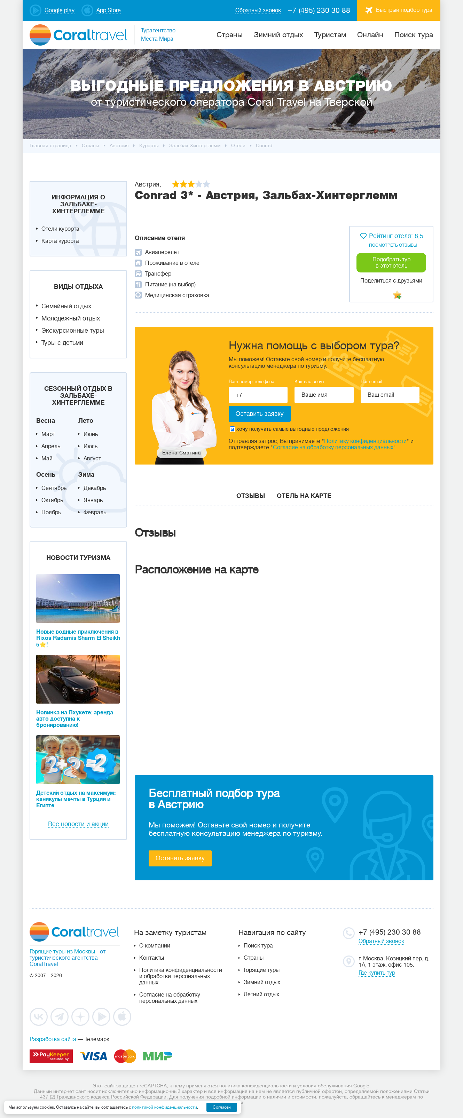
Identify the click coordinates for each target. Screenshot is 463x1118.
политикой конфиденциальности (164, 1107)
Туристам (330, 35)
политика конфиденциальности (255, 1085)
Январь (93, 500)
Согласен (222, 1107)
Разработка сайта (53, 1039)
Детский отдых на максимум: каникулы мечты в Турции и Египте (76, 799)
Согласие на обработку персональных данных (333, 447)
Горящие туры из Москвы (62, 952)
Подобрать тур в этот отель (391, 262)
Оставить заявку (180, 858)
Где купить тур (377, 973)
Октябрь (52, 500)
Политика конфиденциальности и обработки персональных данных (180, 976)
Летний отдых (261, 994)
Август (92, 458)
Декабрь (95, 488)
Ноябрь (51, 512)
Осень (45, 474)
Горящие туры (262, 970)
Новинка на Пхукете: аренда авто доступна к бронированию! (74, 718)
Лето (85, 420)
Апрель (50, 446)
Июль (90, 446)
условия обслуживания (324, 1085)
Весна (45, 420)
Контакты (151, 958)
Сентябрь (53, 488)
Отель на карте (304, 495)
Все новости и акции (78, 823)
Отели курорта (60, 229)
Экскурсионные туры (72, 330)
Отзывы (250, 495)
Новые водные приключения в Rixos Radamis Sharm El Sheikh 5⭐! (78, 638)
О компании (154, 946)
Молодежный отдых (70, 318)
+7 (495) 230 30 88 (319, 10)
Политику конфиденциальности (365, 441)
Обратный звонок (381, 941)
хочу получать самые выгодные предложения (289, 429)
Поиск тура (413, 35)
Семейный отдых (66, 306)
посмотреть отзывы (393, 245)
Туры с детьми (62, 342)
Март (48, 434)
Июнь (91, 434)
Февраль (95, 512)
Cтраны (230, 35)
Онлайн (370, 35)
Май (47, 458)
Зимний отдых (278, 35)
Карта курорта (60, 241)
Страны (254, 958)
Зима (86, 474)
